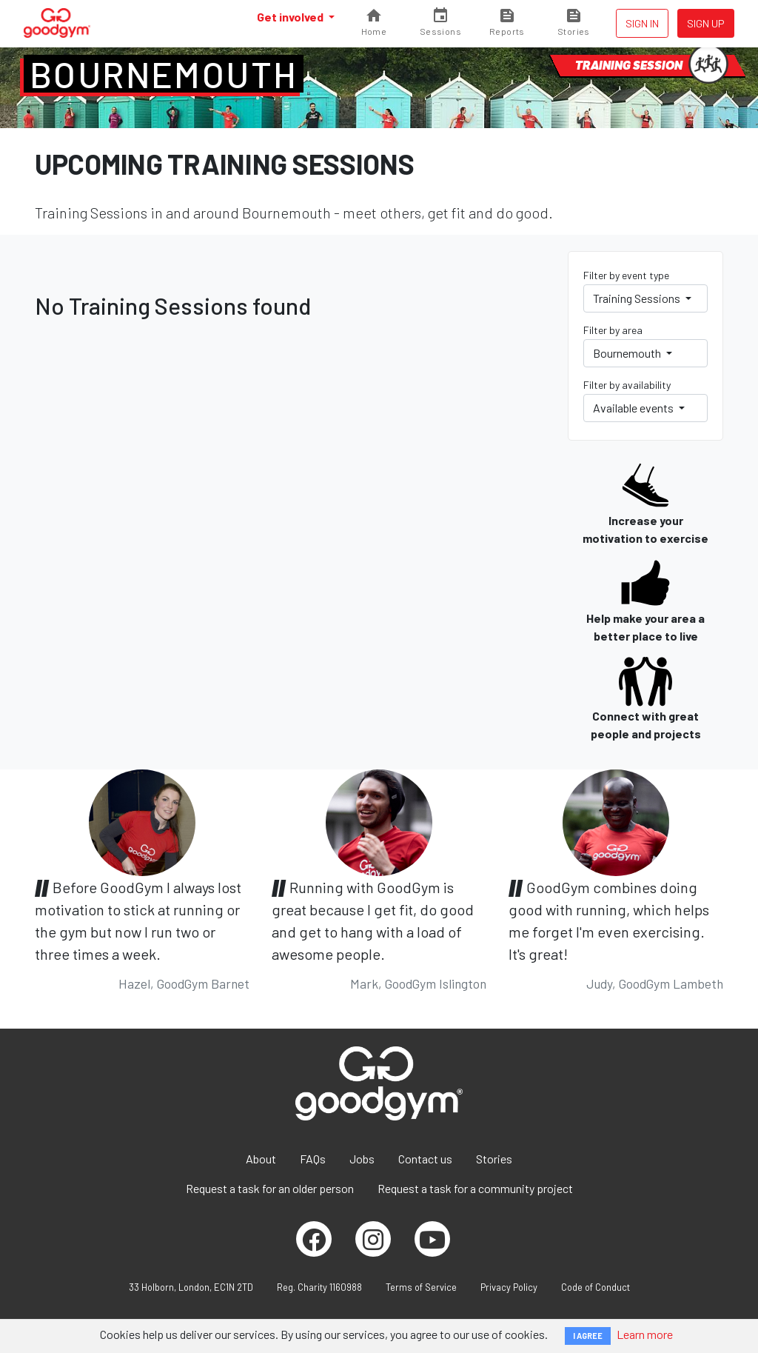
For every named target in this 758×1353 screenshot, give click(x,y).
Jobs (362, 1159)
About (261, 1159)
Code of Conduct (595, 1287)
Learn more (645, 1334)
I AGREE (588, 1335)
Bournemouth (164, 74)
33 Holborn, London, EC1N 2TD (191, 1287)
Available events (634, 408)
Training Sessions (637, 298)
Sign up (706, 23)
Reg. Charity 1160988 (319, 1287)
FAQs (313, 1159)
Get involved (291, 17)
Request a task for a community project (475, 1188)
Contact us (425, 1159)
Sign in (642, 23)
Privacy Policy (508, 1287)
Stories (494, 1159)
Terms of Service (421, 1287)
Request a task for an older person (270, 1188)
